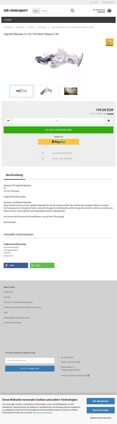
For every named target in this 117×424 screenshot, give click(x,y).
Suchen (7, 20)
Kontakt (7, 297)
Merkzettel (107, 2)
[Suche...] (36, 10)
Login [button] (94, 2)
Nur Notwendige (100, 410)
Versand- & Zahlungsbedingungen (18, 302)
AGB (5, 312)
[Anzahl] (58, 120)
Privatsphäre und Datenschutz (17, 318)
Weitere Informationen (100, 418)
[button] (8, 120)
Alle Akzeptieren (101, 401)
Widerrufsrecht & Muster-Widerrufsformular (22, 307)
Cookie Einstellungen (13, 322)
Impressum (9, 292)
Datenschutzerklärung (42, 412)
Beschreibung (14, 175)
